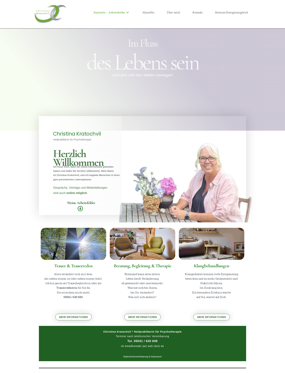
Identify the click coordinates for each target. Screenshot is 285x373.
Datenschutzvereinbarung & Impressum (142, 356)
